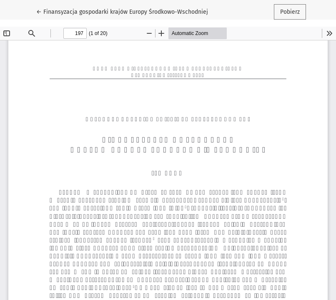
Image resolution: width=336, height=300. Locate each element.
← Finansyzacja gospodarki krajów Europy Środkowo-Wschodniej (122, 11)
